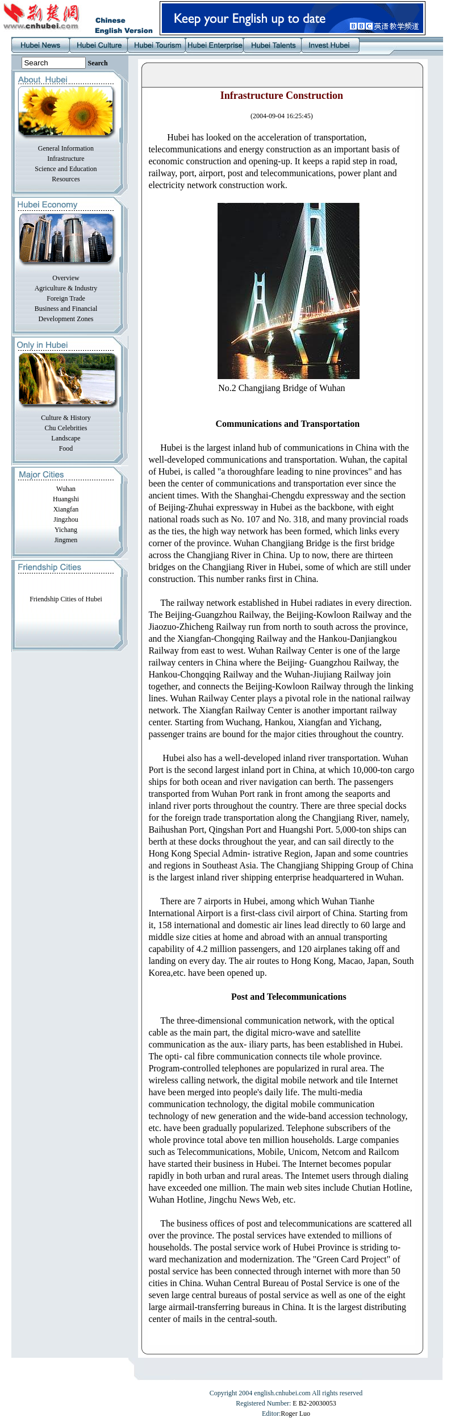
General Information (66, 148)
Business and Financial (66, 309)
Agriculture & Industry (66, 288)
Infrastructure (65, 159)
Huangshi (66, 499)
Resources (66, 179)
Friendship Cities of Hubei (66, 599)
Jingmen (66, 540)
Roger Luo (295, 1413)
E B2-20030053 (314, 1403)
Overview (65, 278)
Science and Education (66, 169)
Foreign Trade (66, 298)
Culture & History (65, 418)
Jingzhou (65, 519)
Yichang (66, 530)
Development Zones (65, 319)
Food (66, 448)
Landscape (65, 438)
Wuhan (66, 489)
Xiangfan (66, 509)
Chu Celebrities (65, 428)
